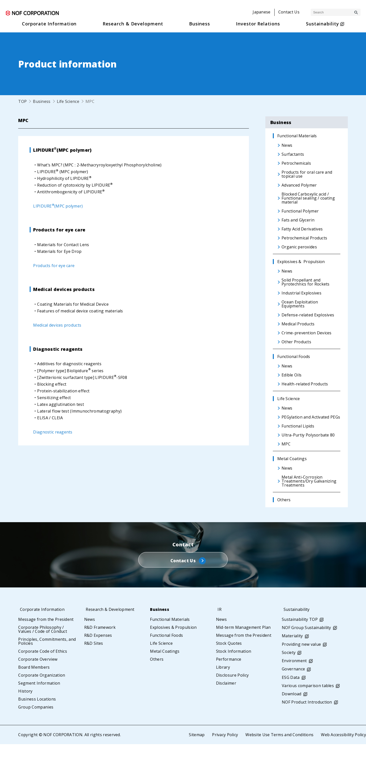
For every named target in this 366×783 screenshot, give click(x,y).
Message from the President (45, 658)
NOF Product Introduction (307, 741)
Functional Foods (166, 674)
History (25, 730)
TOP (22, 101)
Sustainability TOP (300, 658)
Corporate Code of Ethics (42, 690)
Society (288, 691)
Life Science (68, 101)
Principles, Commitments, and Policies (47, 680)
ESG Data (291, 716)
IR (218, 648)
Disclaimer (226, 722)
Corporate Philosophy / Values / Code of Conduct (42, 668)
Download (291, 732)
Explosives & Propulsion (173, 666)
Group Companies (35, 746)
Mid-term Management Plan (243, 666)
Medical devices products (57, 325)
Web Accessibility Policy (343, 773)
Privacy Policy (224, 773)
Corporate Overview (37, 698)
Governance (293, 708)
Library (223, 706)
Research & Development (111, 648)
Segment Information (39, 722)
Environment (294, 699)
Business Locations (37, 738)
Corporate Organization (41, 714)
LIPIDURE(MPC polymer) (58, 206)
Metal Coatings (164, 690)
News (89, 658)
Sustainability (297, 648)
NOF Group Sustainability (306, 666)
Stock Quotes (229, 682)
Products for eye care (54, 265)
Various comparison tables (308, 724)
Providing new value (301, 683)
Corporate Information (43, 648)
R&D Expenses (98, 674)
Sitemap (196, 773)
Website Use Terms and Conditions (279, 773)
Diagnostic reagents (53, 432)
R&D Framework (100, 666)
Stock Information (233, 690)
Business (42, 101)
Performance (228, 698)
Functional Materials (170, 658)
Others (156, 698)
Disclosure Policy (232, 714)
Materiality (292, 674)
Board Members (34, 706)
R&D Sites (93, 682)
